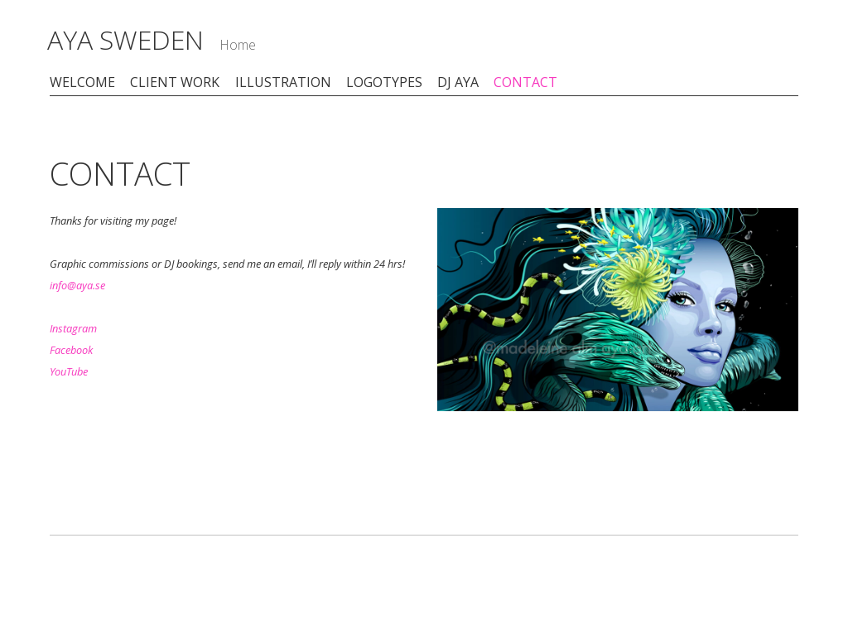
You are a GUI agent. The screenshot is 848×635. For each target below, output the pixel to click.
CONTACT (525, 83)
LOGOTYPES (384, 83)
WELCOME (82, 83)
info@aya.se (77, 286)
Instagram (73, 329)
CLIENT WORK (174, 83)
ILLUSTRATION (283, 83)
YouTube (69, 372)
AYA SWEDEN (128, 39)
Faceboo (69, 350)
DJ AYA (458, 83)
